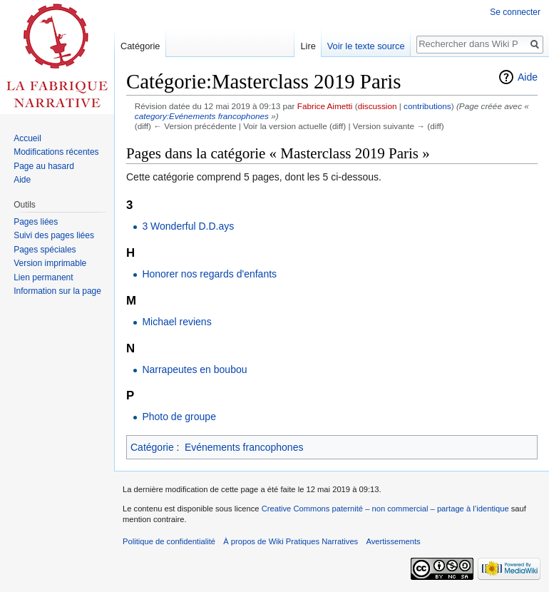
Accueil (27, 138)
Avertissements (393, 541)
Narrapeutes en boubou (194, 369)
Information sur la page (57, 291)
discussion (377, 106)
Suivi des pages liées (54, 235)
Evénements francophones (244, 447)
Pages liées (36, 222)
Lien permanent (43, 277)
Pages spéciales (45, 250)
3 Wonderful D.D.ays (188, 226)
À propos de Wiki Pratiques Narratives (290, 541)
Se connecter (515, 12)
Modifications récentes (56, 152)
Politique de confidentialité (169, 541)
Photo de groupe (179, 416)
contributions (427, 106)
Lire (307, 46)
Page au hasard (44, 166)
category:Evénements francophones (202, 116)
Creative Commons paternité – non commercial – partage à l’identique (385, 508)
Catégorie (152, 447)
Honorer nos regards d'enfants (209, 274)
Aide (528, 77)
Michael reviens (176, 321)
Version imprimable (50, 263)
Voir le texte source (366, 46)
